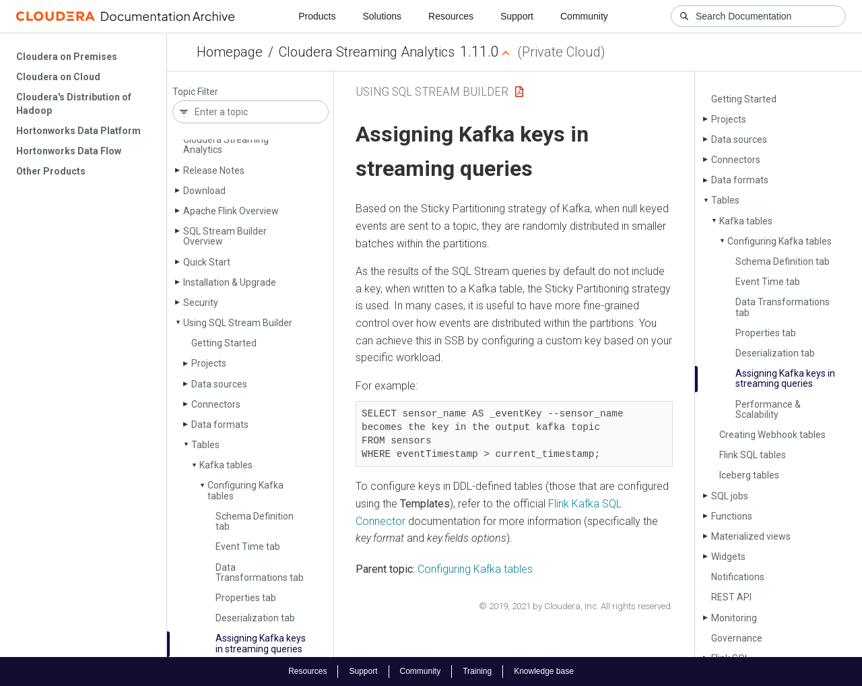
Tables (205, 444)
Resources (450, 16)
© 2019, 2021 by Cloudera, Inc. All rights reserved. (576, 606)
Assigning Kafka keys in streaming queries (261, 643)
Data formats (219, 424)
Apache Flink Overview (231, 211)
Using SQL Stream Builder (237, 322)
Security (200, 302)
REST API (731, 597)
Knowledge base (544, 671)
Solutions (381, 16)
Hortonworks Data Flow (68, 151)
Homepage (230, 52)
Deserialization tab (255, 618)
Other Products (51, 171)
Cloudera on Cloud (58, 76)
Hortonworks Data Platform (78, 130)
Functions (731, 516)
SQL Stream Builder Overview (225, 236)
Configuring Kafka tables (245, 490)
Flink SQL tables (752, 454)
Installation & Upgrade (229, 282)
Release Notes (213, 170)
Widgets (728, 556)
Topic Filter (195, 92)
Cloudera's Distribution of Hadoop (73, 104)
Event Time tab (248, 546)
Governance (736, 638)
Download (204, 190)
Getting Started (224, 343)
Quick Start (206, 262)
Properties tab (246, 597)
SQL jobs (729, 496)
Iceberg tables (749, 475)
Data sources (219, 384)
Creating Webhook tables (772, 434)
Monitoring (734, 618)
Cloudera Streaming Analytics (367, 52)
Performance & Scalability (768, 409)
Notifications (737, 576)
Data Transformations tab (260, 572)
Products (316, 16)
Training (477, 671)
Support (516, 16)
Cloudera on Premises (66, 56)
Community (584, 16)
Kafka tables (226, 465)
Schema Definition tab (255, 521)
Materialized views (751, 536)
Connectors (215, 404)
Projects (208, 363)
